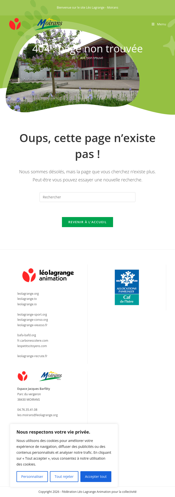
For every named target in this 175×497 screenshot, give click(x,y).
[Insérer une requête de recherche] (87, 197)
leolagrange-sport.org (32, 314)
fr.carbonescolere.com (32, 340)
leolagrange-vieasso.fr (32, 325)
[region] (64, 455)
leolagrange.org (28, 294)
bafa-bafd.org (26, 335)
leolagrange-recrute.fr (32, 356)
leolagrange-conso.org (32, 320)
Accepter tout (96, 476)
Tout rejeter (64, 476)
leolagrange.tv (27, 299)
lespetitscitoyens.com (32, 346)
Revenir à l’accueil (87, 222)
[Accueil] (73, 58)
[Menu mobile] (159, 24)
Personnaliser (32, 476)
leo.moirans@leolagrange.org (37, 415)
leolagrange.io (27, 304)
